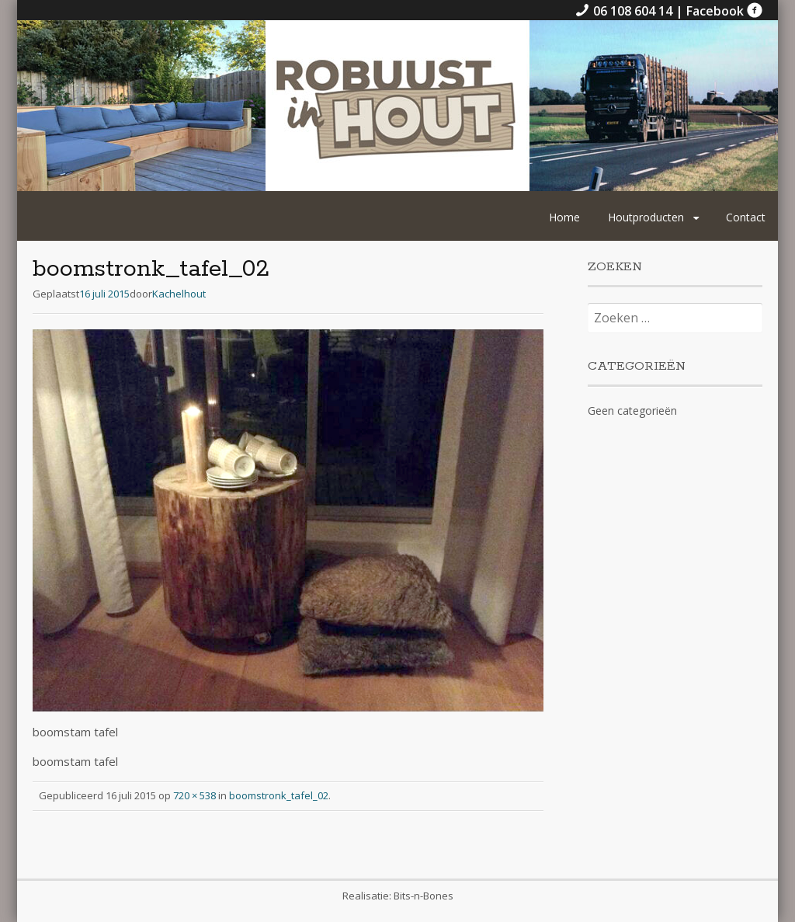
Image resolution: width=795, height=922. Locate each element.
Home (564, 217)
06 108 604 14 (625, 10)
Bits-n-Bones (423, 896)
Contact (745, 217)
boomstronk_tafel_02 (278, 795)
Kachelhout (179, 294)
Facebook (724, 10)
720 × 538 (194, 795)
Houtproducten (646, 217)
